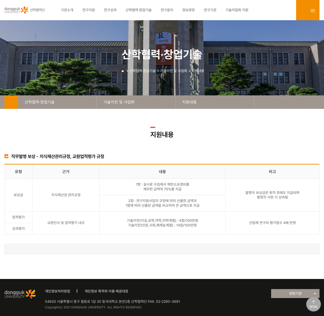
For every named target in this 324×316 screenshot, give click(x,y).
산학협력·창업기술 (143, 71)
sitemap (312, 10)
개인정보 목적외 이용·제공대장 (106, 291)
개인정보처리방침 (57, 291)
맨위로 (313, 307)
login (303, 10)
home (11, 102)
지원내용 (198, 71)
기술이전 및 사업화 (173, 71)
